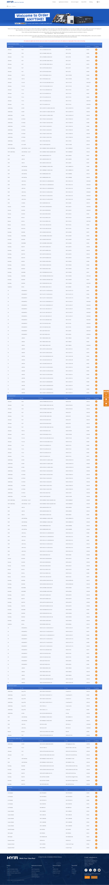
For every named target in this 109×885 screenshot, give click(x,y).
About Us (73, 869)
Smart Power (33, 873)
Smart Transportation (35, 869)
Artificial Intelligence (35, 876)
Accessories (9, 874)
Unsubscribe (94, 877)
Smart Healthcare (34, 874)
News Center (74, 871)
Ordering (91, 1)
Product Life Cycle (56, 873)
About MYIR (83, 1)
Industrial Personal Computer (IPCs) (14, 873)
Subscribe (87, 877)
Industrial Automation (35, 871)
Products (54, 1)
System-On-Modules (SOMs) (12, 869)
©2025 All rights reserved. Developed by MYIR (15, 880)
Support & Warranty (56, 871)
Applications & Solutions (63, 1)
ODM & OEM (55, 869)
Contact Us (74, 873)
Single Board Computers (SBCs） (13, 871)
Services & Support (74, 1)
